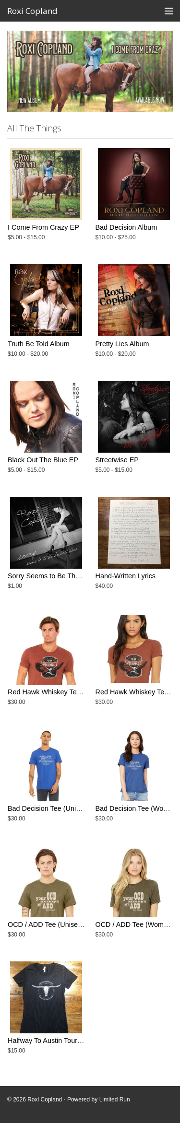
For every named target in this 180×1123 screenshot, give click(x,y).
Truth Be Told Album (39, 344)
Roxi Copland (32, 10)
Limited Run (114, 1099)
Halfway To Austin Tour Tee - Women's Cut (72, 1040)
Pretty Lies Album (122, 344)
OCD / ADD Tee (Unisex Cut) (52, 924)
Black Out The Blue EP (43, 460)
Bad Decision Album (126, 227)
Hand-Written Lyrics (126, 576)
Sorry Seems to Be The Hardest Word (66, 576)
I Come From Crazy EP (43, 227)
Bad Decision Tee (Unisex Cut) (55, 808)
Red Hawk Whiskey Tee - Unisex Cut (64, 692)
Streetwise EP (117, 460)
